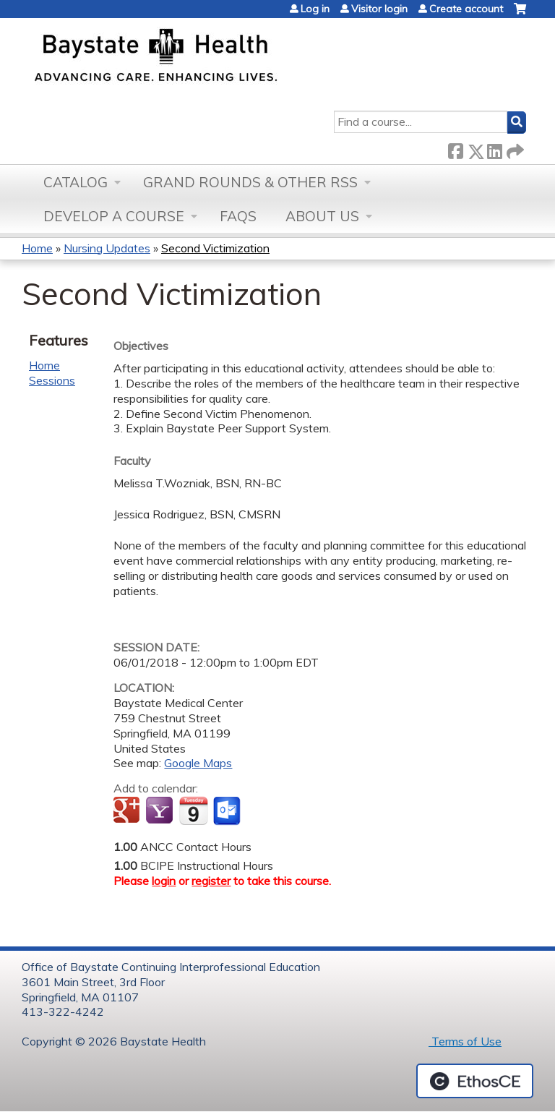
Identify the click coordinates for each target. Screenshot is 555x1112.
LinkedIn (494, 148)
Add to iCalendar (193, 810)
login (164, 880)
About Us (322, 216)
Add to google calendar (128, 811)
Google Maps (198, 763)
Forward (514, 148)
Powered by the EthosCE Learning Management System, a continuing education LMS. (474, 1081)
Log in (315, 9)
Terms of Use (465, 1041)
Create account (466, 9)
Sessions (52, 380)
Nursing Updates (107, 248)
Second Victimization (215, 248)
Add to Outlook (228, 811)
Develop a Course (113, 216)
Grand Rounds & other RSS (250, 182)
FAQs (238, 216)
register (211, 880)
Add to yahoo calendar (161, 811)
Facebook (455, 148)
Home (37, 248)
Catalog (75, 182)
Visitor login (379, 9)
